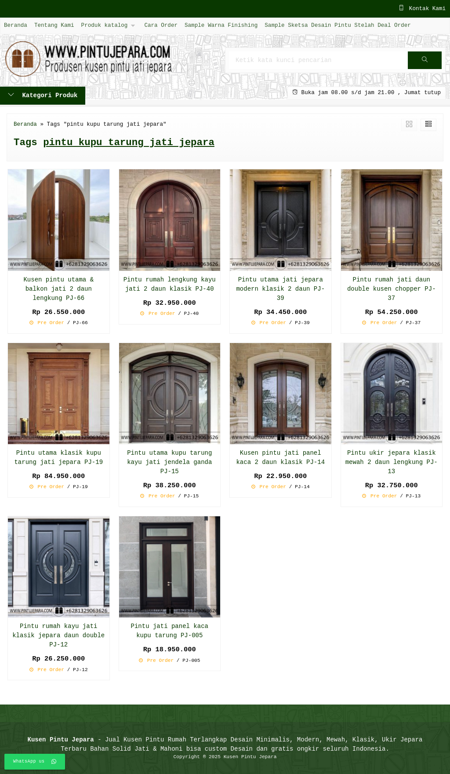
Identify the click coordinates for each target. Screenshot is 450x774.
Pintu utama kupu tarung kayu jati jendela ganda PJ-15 (169, 462)
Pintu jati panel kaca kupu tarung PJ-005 (169, 631)
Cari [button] (424, 63)
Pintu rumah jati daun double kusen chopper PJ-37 (391, 289)
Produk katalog (104, 25)
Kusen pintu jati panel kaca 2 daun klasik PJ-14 (280, 458)
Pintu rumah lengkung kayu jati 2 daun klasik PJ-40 (169, 284)
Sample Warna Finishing (221, 25)
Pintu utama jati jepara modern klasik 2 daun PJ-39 (280, 289)
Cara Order (161, 25)
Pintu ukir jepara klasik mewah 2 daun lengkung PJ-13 (391, 462)
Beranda (15, 25)
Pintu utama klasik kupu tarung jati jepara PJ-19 (58, 458)
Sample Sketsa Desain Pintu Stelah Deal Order (337, 25)
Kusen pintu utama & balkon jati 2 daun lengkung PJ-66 (58, 289)
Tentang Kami (54, 25)
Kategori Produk (42, 95)
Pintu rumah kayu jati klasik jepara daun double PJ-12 (58, 635)
